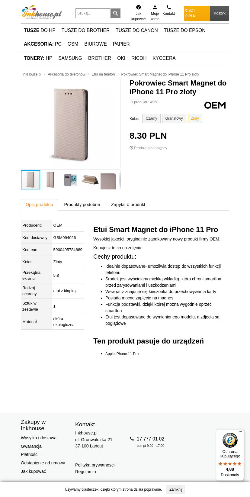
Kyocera (163, 58)
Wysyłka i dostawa (38, 437)
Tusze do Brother (86, 30)
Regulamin (85, 471)
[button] (70, 124)
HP (38, 58)
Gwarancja (31, 446)
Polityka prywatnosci (94, 465)
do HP (40, 30)
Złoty (195, 118)
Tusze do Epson (185, 30)
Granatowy (174, 118)
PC (43, 44)
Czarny (151, 118)
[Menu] (240, 433)
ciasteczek (90, 489)
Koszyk (220, 13)
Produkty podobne (82, 204)
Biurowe (95, 44)
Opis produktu (39, 204)
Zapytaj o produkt (128, 204)
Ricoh (138, 58)
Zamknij (175, 489)
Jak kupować (33, 471)
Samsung (70, 58)
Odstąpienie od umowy (43, 462)
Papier (121, 44)
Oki (121, 58)
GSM (73, 44)
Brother (99, 58)
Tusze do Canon (137, 30)
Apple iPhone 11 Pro (122, 354)
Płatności (29, 454)
